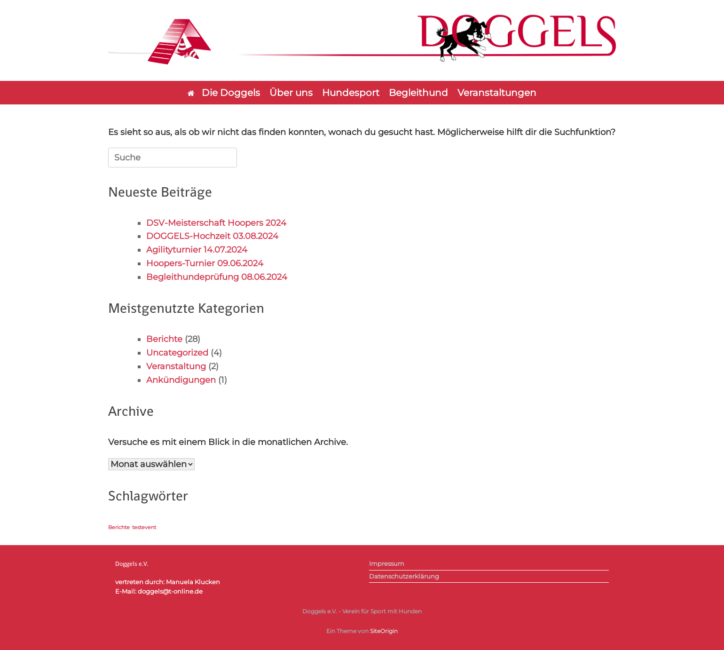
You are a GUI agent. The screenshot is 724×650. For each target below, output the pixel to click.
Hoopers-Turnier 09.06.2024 (204, 263)
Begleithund (418, 92)
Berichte (164, 339)
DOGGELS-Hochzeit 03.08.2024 (212, 236)
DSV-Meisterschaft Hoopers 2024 (216, 223)
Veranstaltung (176, 366)
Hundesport (350, 92)
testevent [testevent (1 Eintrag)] (144, 527)
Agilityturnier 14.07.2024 (196, 250)
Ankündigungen (181, 380)
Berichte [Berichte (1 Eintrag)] (119, 527)
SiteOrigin (384, 631)
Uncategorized (177, 353)
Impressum (386, 563)
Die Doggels (224, 92)
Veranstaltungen (496, 92)
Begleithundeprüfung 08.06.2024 (216, 277)
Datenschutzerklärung (404, 576)
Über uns (291, 92)
